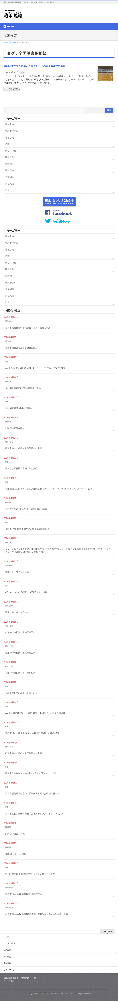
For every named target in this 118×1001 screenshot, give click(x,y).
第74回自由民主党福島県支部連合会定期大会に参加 (30, 874)
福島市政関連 (11, 131)
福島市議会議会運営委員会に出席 (21, 347)
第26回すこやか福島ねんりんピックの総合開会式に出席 (34, 66)
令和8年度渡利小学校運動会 (18, 408)
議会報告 (7, 963)
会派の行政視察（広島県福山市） (21, 652)
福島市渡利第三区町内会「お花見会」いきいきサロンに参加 (34, 813)
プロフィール (9, 943)
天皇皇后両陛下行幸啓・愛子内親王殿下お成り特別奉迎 (32, 793)
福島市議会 (10, 124)
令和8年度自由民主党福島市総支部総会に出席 (27, 529)
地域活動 (9, 137)
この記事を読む (12, 89)
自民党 (8, 164)
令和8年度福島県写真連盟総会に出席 (23, 388)
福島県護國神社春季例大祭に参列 (21, 468)
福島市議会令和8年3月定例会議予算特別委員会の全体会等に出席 (36, 914)
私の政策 (7, 950)
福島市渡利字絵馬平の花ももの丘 (21, 693)
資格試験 (9, 183)
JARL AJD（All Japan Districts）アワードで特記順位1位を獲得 (35, 368)
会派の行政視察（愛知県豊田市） (21, 632)
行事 (22, 72)
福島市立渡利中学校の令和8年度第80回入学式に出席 (30, 773)
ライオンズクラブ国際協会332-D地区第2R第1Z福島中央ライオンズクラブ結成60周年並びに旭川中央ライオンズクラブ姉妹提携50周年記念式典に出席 (58, 550)
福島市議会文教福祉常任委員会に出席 (23, 448)
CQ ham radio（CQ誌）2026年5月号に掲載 (26, 592)
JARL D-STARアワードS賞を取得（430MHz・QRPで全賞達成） (36, 713)
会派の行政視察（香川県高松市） (21, 673)
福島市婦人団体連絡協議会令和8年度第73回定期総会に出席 (34, 733)
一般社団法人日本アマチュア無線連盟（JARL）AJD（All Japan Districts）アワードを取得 (48, 488)
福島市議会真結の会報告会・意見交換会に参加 (27, 327)
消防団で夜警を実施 (15, 428)
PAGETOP (107, 931)
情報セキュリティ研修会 (17, 572)
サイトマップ (9, 970)
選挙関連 (9, 177)
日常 (7, 190)
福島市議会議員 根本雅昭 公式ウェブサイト (55, 993)
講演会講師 (10, 170)
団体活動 (9, 157)
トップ (6, 937)
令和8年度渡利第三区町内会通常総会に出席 (26, 509)
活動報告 (7, 957)
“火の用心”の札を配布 (15, 854)
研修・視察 (10, 151)
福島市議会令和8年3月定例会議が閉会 (23, 894)
